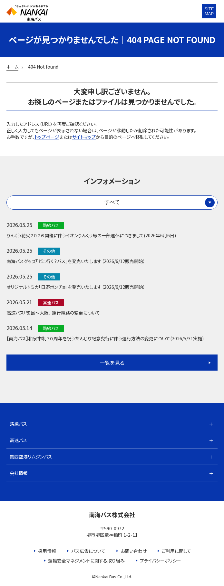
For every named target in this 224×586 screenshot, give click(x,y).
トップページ (46, 137)
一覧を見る (112, 362)
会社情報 (19, 473)
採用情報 (47, 551)
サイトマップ (84, 137)
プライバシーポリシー (160, 560)
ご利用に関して (176, 551)
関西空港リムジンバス (31, 456)
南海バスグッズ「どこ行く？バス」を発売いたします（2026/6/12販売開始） (75, 261)
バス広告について (88, 551)
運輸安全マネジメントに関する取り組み (86, 560)
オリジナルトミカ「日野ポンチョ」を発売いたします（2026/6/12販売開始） (75, 287)
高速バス (18, 440)
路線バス (18, 424)
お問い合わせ (134, 551)
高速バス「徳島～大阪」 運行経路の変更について (53, 312)
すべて (112, 202)
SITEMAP (209, 11)
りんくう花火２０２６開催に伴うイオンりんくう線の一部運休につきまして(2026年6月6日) (91, 235)
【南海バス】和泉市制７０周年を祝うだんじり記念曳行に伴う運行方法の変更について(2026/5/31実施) (105, 338)
